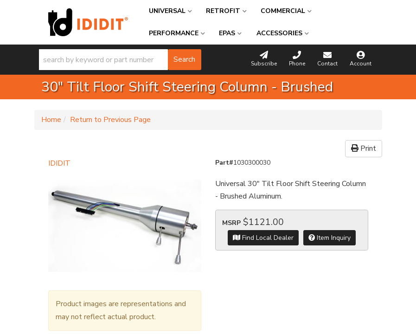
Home (51, 120)
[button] (120, 59)
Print (363, 148)
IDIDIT (59, 163)
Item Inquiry (329, 237)
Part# (224, 162)
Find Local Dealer (263, 237)
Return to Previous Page (110, 120)
